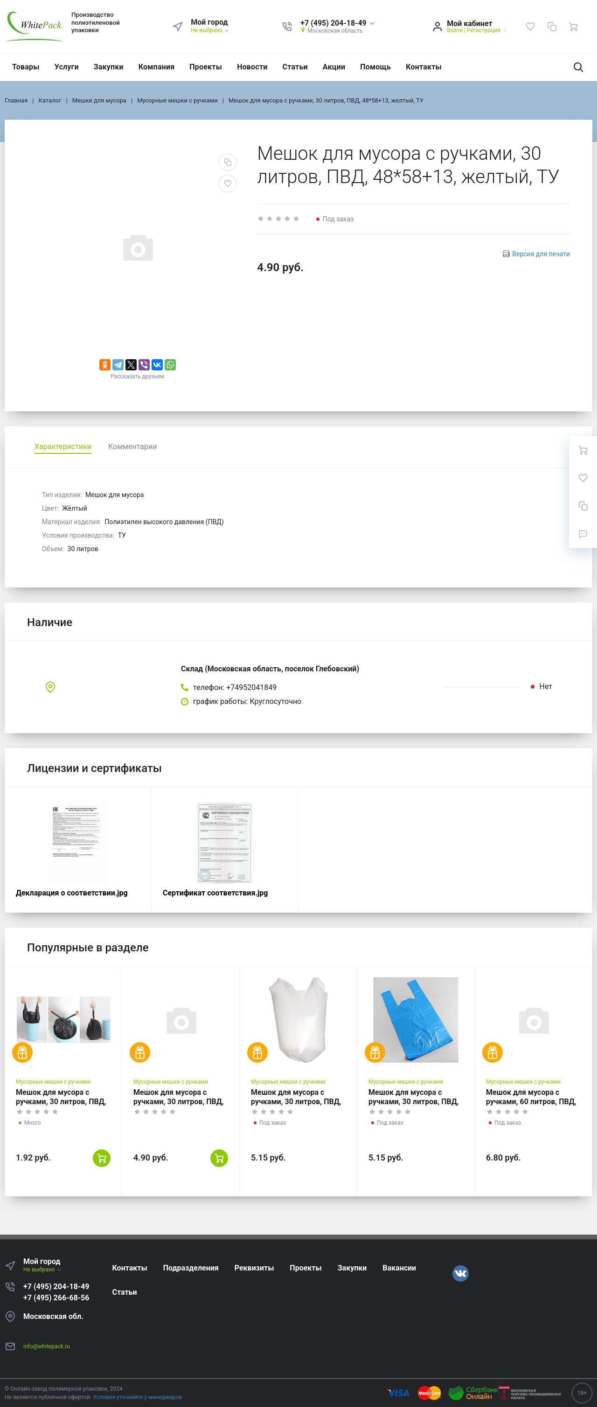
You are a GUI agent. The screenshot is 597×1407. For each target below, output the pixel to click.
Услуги (67, 66)
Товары (26, 66)
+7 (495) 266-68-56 (56, 1297)
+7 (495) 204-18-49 (56, 1286)
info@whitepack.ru (46, 1346)
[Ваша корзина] (573, 26)
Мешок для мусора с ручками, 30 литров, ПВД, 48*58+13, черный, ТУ (61, 1101)
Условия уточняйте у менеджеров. (138, 1397)
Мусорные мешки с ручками (53, 1082)
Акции (334, 66)
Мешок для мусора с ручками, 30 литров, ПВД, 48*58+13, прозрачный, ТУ (180, 1101)
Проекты (205, 66)
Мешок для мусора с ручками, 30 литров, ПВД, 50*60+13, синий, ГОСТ (413, 1101)
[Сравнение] (551, 26)
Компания (157, 66)
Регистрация (483, 30)
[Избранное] (530, 26)
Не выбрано (210, 30)
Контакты (424, 66)
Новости (252, 66)
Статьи (295, 66)
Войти (455, 30)
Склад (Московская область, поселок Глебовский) (270, 668)
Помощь (375, 66)
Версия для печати (541, 254)
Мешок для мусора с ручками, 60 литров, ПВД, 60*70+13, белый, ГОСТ (531, 1101)
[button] (337, 23)
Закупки (109, 66)
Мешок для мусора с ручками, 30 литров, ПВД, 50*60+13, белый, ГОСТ (296, 1101)
